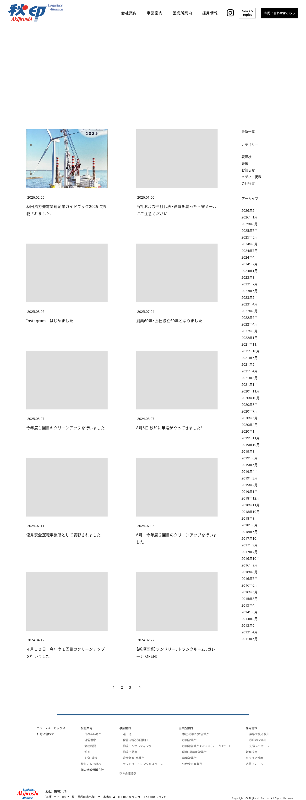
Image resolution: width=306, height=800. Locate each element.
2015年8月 (249, 598)
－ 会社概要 (88, 746)
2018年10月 (250, 511)
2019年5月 (249, 465)
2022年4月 (249, 324)
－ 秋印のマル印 (256, 740)
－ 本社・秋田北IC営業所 (194, 734)
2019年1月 (249, 491)
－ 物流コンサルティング (135, 746)
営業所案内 (186, 728)
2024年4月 (249, 257)
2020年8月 (249, 404)
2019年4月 (249, 471)
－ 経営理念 (88, 740)
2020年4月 (249, 424)
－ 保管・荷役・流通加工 (134, 740)
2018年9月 (249, 518)
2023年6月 (249, 290)
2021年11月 (250, 344)
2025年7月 (249, 230)
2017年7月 (249, 552)
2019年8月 (249, 451)
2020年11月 (250, 391)
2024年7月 (249, 250)
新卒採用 (251, 752)
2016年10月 (250, 558)
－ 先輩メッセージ (257, 746)
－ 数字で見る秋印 (257, 734)
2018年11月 (250, 505)
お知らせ (248, 170)
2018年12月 (250, 498)
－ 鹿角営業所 (188, 758)
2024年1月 (249, 270)
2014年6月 (249, 612)
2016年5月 (249, 592)
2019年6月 (249, 458)
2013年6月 (249, 625)
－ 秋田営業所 (188, 740)
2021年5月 (249, 364)
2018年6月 (249, 531)
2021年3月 (249, 378)
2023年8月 (249, 277)
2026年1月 (249, 217)
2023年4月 (249, 304)
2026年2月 (249, 210)
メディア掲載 (251, 176)
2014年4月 (249, 618)
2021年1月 (249, 384)
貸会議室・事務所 (131, 758)
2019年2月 (249, 485)
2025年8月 (249, 224)
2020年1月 (249, 431)
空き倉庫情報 (128, 774)
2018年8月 (249, 525)
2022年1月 (249, 337)
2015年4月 (249, 605)
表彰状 (246, 156)
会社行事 (248, 183)
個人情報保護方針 (92, 770)
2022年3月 (249, 331)
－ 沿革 (85, 752)
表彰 (244, 163)
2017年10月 (250, 538)
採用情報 (251, 728)
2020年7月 (249, 411)
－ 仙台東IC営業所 (190, 764)
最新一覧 (248, 131)
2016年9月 (249, 565)
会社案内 (86, 728)
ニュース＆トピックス (51, 728)
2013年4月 (249, 632)
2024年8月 (249, 244)
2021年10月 (250, 351)
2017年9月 (249, 545)
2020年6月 (249, 418)
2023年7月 (249, 284)
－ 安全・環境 (89, 758)
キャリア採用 (254, 758)
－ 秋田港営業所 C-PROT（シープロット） (204, 746)
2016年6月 (249, 585)
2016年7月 (249, 578)
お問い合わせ (45, 734)
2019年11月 (250, 438)
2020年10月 (250, 398)
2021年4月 (249, 371)
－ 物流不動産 (128, 752)
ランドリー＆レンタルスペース (141, 764)
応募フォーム (254, 764)
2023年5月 (249, 297)
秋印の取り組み (91, 764)
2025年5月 (249, 237)
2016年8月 (249, 572)
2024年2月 (249, 264)
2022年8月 (249, 311)
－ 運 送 (125, 734)
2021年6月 (249, 357)
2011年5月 (249, 639)
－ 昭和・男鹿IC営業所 (193, 752)
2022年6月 (249, 317)
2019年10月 (250, 444)
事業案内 (125, 728)
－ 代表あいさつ (91, 734)
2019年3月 (249, 478)
